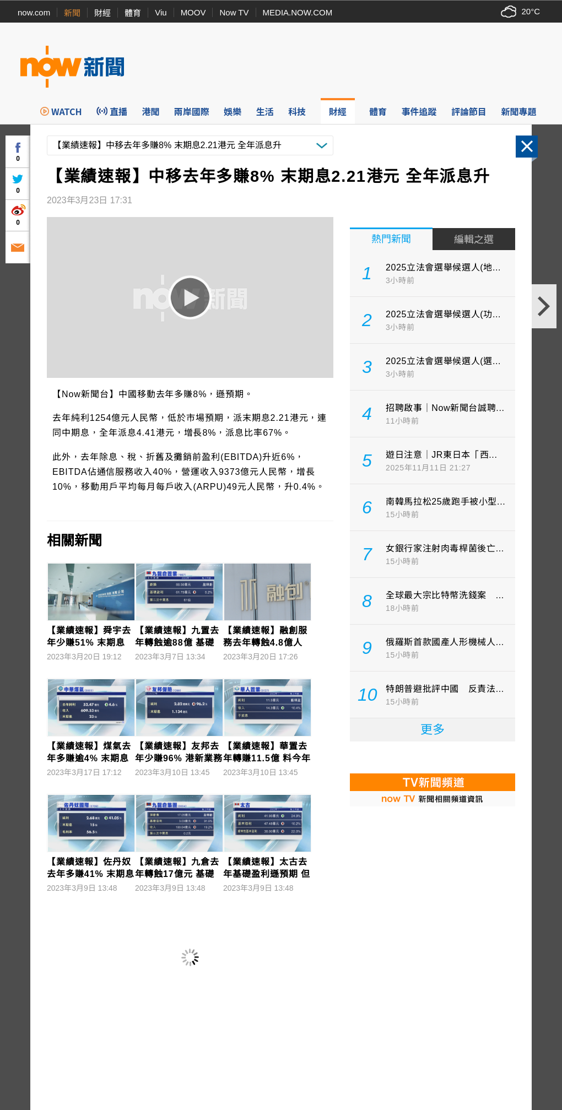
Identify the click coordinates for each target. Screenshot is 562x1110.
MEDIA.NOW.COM (298, 12)
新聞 (72, 13)
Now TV (233, 12)
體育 (133, 13)
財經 (102, 13)
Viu (160, 12)
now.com (34, 12)
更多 (432, 730)
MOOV (193, 12)
